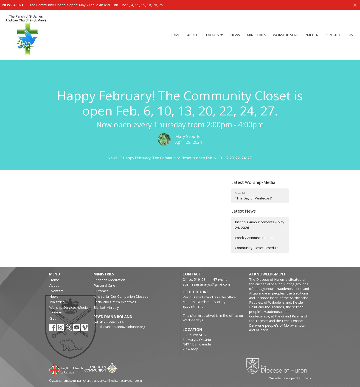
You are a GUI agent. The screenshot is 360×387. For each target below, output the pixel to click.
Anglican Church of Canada (66, 369)
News (235, 35)
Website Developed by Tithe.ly (290, 378)
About (193, 35)
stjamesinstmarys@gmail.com (206, 284)
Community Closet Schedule (256, 247)
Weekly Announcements (254, 237)
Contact (333, 35)
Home (175, 35)
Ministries (256, 35)
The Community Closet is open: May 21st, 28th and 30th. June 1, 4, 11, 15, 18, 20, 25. (96, 5)
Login (138, 381)
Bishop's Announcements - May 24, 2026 (259, 225)
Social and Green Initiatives (115, 302)
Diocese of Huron (278, 366)
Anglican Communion (101, 368)
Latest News (243, 211)
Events (214, 35)
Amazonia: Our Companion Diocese (121, 296)
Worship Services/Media (295, 35)
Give (351, 35)
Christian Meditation (109, 280)
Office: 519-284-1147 (200, 279)
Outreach (101, 291)
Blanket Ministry (106, 307)
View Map (190, 348)
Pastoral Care (104, 285)
